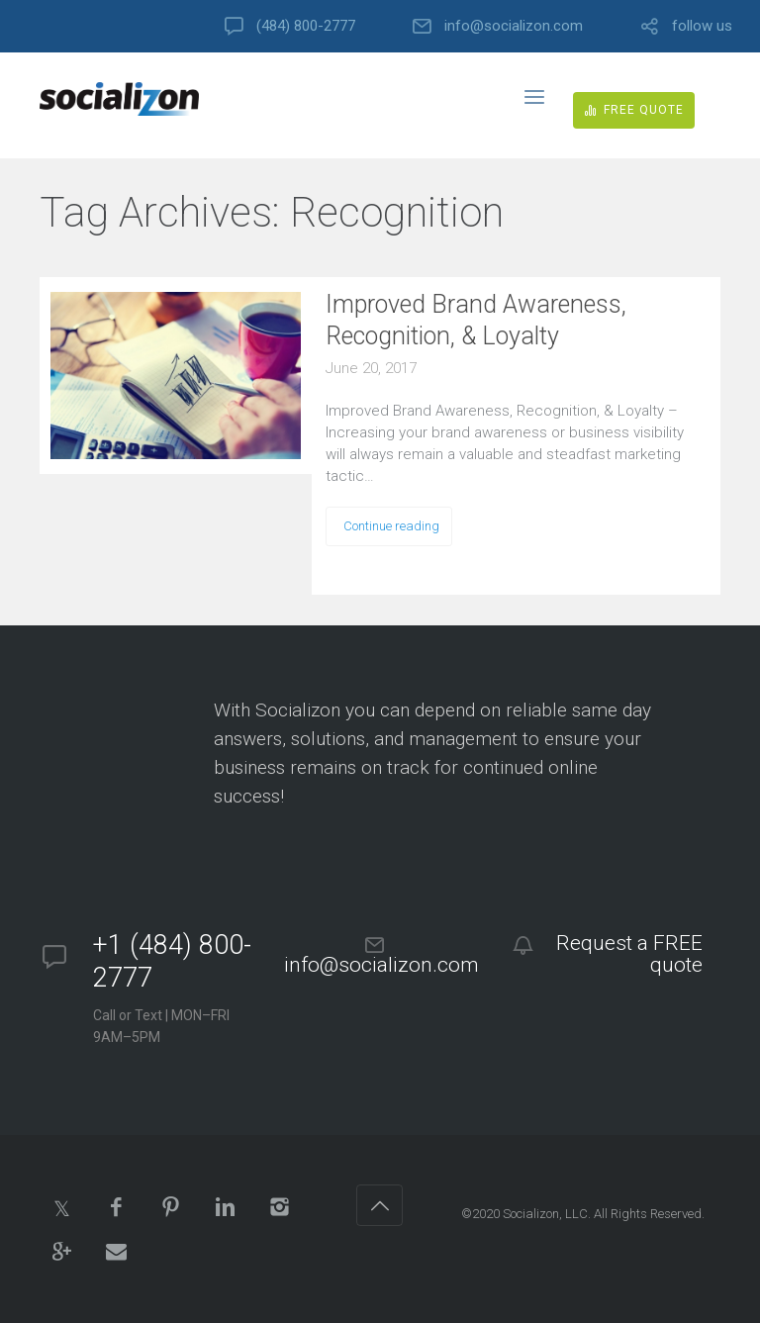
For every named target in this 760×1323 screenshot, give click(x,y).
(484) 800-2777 (305, 26)
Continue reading (391, 526)
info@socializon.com (513, 26)
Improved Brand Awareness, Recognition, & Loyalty (476, 320)
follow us (702, 26)
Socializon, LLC (545, 1213)
